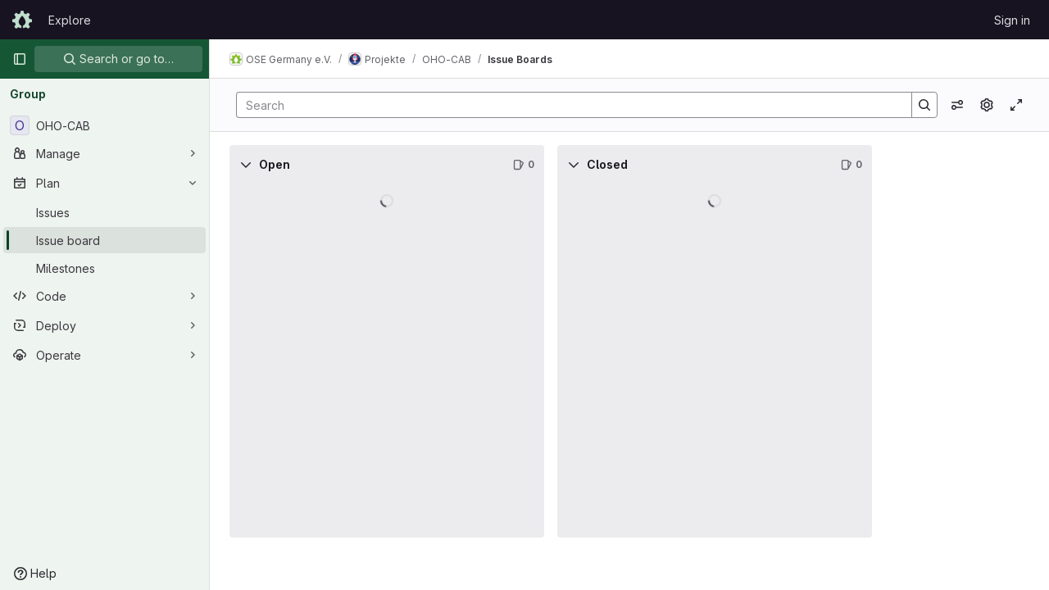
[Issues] (104, 212)
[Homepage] (22, 20)
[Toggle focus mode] (1016, 105)
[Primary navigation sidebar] (20, 59)
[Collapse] (246, 165)
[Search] (566, 105)
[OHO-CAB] (104, 125)
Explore (69, 20)
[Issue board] (104, 240)
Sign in (1012, 20)
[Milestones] (104, 268)
